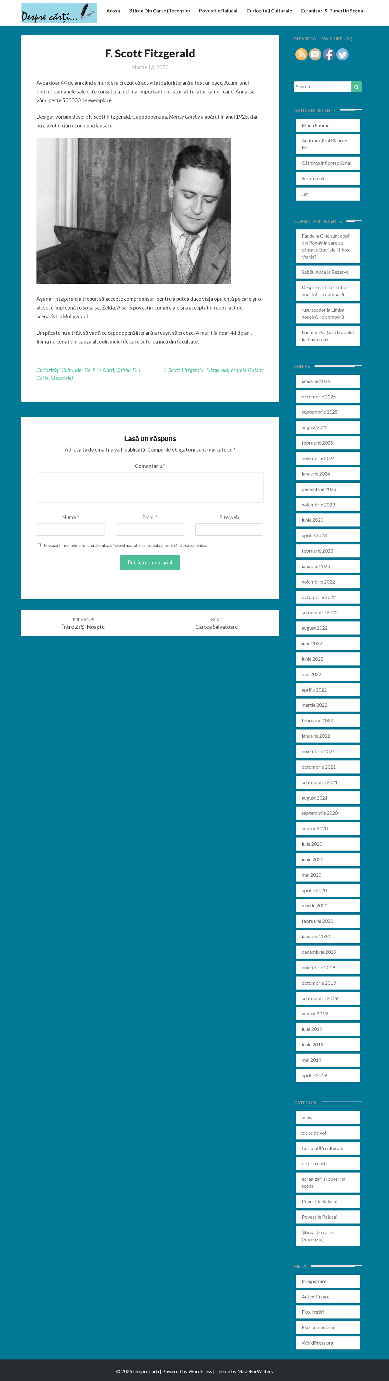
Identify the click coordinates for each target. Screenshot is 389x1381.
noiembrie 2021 (318, 751)
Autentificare (315, 1296)
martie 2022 (314, 705)
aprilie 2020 (314, 890)
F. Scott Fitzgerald (183, 370)
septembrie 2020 (320, 813)
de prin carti (99, 370)
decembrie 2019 (319, 952)
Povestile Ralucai (218, 10)
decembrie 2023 (319, 489)
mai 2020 (311, 875)
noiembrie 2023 (318, 504)
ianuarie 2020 (316, 936)
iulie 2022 (312, 643)
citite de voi (314, 1133)
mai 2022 (311, 674)
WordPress (200, 1371)
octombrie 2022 (319, 597)
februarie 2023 (317, 550)
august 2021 (315, 798)
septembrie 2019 (320, 998)
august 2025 (315, 427)
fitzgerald (217, 370)
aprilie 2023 (314, 535)
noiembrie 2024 (318, 458)
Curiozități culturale (269, 10)
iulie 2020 (312, 844)
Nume (70, 517)
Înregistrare (314, 1281)
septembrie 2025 (320, 412)
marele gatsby (247, 370)
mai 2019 (311, 1060)
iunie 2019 (312, 1044)
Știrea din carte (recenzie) (159, 10)
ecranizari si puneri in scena (332, 10)
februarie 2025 (317, 442)
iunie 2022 (312, 659)
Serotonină (313, 178)
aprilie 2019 (314, 1075)
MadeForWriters (255, 1371)
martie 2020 (314, 905)
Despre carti (315, 287)
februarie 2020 (317, 921)
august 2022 (315, 628)
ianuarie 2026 (316, 381)
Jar (305, 194)
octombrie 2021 (319, 767)
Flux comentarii (318, 1327)
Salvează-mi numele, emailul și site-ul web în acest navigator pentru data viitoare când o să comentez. (125, 545)
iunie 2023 (312, 520)
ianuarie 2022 (316, 736)
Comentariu (150, 466)
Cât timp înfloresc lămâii (327, 163)
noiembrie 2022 (318, 581)
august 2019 (315, 1013)
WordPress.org (318, 1342)
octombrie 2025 (319, 396)
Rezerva (340, 272)
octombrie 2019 (319, 983)
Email (150, 517)
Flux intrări (313, 1312)
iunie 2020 (312, 859)
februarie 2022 (317, 720)
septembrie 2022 (320, 612)
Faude (308, 236)
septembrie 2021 (320, 782)
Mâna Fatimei (316, 125)
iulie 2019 (312, 1029)
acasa (113, 10)
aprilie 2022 (314, 689)
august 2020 (315, 828)
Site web (229, 517)
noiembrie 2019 (318, 967)
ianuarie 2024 (316, 473)
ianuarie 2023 (316, 566)
